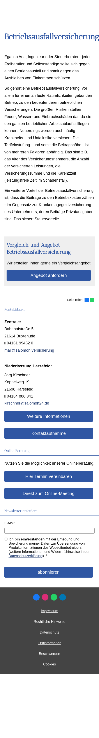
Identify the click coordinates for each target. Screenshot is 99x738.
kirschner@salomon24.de (26, 403)
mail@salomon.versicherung (29, 350)
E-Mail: (9, 523)
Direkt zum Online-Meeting (49, 493)
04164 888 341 (20, 396)
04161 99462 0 (20, 343)
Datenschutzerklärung (26, 556)
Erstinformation (49, 643)
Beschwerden (49, 654)
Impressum (49, 611)
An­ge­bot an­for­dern (48, 275)
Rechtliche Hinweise (49, 621)
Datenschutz (49, 632)
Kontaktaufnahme (48, 433)
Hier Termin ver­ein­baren (48, 476)
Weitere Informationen (48, 416)
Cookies (49, 664)
